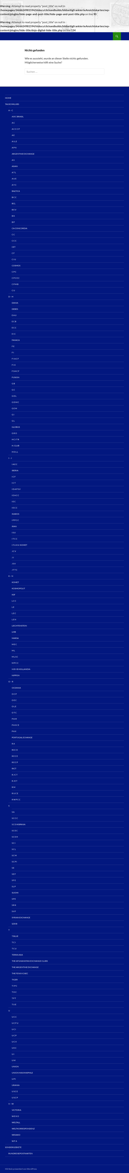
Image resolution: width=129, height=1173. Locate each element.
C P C (14, 272)
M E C (14, 644)
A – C (10, 110)
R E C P (15, 762)
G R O (14, 433)
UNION (15, 1066)
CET (13, 247)
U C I (14, 1029)
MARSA (15, 638)
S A (13, 812)
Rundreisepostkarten (20, 1153)
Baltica (16, 191)
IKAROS (15, 514)
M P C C (15, 663)
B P (13, 222)
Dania (15, 303)
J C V (14, 551)
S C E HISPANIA (18, 824)
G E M (14, 408)
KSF (13, 594)
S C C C (15, 818)
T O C (14, 992)
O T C (14, 712)
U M (13, 1060)
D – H (10, 296)
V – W (11, 1104)
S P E (14, 899)
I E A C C (15, 495)
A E (13, 135)
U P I (14, 1079)
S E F (14, 874)
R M (13, 787)
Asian (15, 166)
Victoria (16, 1110)
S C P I (14, 861)
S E (13, 868)
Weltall (16, 1122)
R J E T (14, 781)
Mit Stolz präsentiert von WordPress (21, 1169)
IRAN (14, 526)
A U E (14, 178)
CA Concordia (19, 228)
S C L (14, 849)
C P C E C (15, 278)
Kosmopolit (18, 588)
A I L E (14, 141)
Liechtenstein (19, 625)
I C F (14, 476)
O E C (14, 700)
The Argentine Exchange (25, 967)
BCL (13, 203)
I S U (14, 532)
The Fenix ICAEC (20, 973)
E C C (14, 327)
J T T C (14, 570)
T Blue (15, 936)
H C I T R (15, 439)
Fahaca (16, 340)
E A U (14, 315)
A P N (14, 147)
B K (13, 216)
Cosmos (16, 265)
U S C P (15, 1097)
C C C (14, 240)
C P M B (15, 284)
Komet (15, 582)
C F (13, 253)
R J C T (14, 774)
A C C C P (16, 129)
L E (13, 607)
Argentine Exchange (23, 154)
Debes (15, 309)
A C (13, 122)
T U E (14, 1004)
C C (13, 234)
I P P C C (15, 520)
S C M (14, 855)
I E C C (14, 507)
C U (13, 290)
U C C (14, 1017)
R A (13, 743)
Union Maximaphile (22, 1072)
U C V (14, 1041)
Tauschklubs (12, 104)
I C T (14, 483)
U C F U (15, 1023)
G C (13, 389)
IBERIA (15, 470)
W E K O (15, 1116)
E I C (14, 334)
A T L (14, 172)
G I (13, 414)
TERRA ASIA (17, 955)
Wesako (16, 1135)
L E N (14, 619)
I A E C (14, 464)
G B (13, 383)
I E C (14, 501)
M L (13, 650)
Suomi (15, 892)
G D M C (15, 402)
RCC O (15, 750)
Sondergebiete (13, 1147)
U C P (14, 1035)
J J (13, 557)
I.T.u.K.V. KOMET (19, 545)
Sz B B (14, 923)
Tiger (15, 979)
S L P (14, 886)
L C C (14, 601)
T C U (14, 948)
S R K (14, 905)
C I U (14, 259)
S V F (14, 911)
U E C (14, 1048)
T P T (14, 998)
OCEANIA (16, 688)
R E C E (15, 756)
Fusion (15, 377)
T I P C (14, 986)
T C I (14, 942)
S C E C (15, 830)
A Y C (14, 185)
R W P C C (16, 799)
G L (13, 421)
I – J (10, 458)
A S (13, 160)
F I (13, 352)
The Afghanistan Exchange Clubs (30, 961)
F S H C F (15, 371)
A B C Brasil (18, 116)
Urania (15, 1085)
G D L (14, 396)
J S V (14, 563)
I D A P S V (16, 489)
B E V (14, 209)
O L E (14, 706)
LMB (14, 632)
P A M (14, 719)
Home (8, 98)
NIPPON (15, 675)
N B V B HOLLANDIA (21, 669)
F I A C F (15, 358)
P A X (14, 731)
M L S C (15, 656)
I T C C (14, 538)
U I (13, 1054)
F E (13, 346)
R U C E (15, 793)
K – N (10, 576)
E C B (14, 321)
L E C (14, 613)
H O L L (15, 452)
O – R (10, 681)
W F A (14, 1141)
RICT (14, 768)
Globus (16, 427)
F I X (14, 365)
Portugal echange (22, 737)
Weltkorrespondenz (23, 1128)
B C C (14, 197)
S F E (14, 880)
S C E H (15, 837)
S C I (13, 843)
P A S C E (15, 725)
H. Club (15, 445)
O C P (14, 694)
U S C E (15, 1091)
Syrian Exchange (21, 917)
